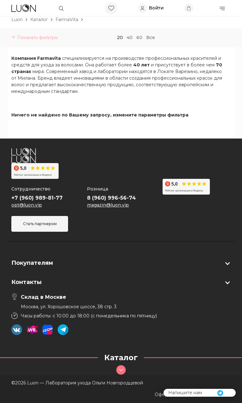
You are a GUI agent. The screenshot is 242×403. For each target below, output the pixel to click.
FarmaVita (66, 19)
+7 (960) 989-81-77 (37, 198)
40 (130, 37)
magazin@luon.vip (108, 205)
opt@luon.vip (26, 205)
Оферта (163, 394)
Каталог (39, 19)
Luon (17, 19)
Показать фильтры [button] (34, 37)
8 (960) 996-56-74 (111, 198)
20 (120, 37)
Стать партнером (40, 223)
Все (150, 37)
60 (139, 37)
